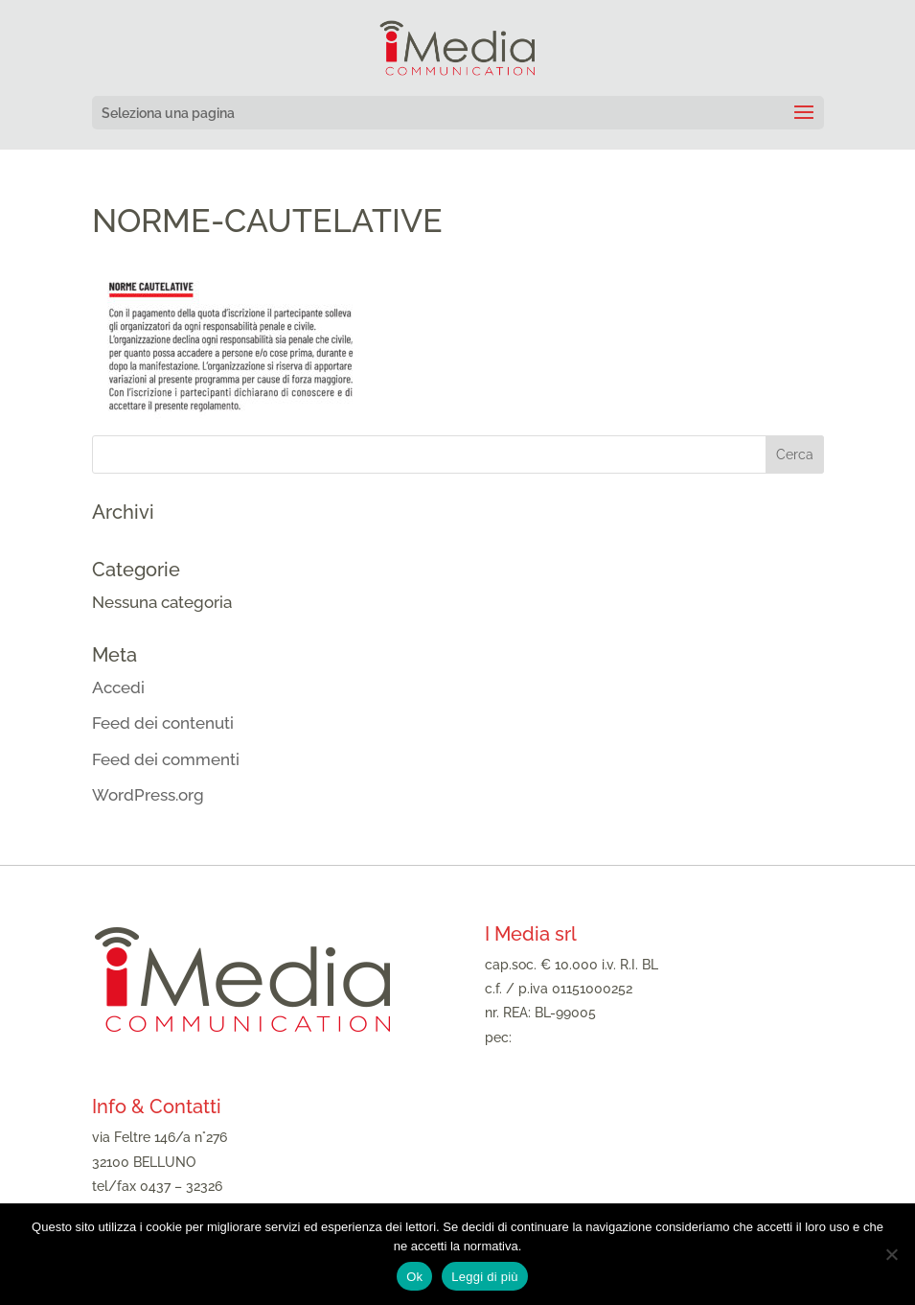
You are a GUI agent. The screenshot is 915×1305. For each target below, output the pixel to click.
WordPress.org (148, 794)
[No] (891, 1254)
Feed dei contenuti (163, 723)
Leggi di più (484, 1277)
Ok (414, 1277)
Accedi (118, 687)
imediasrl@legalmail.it (584, 1037)
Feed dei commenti (166, 759)
